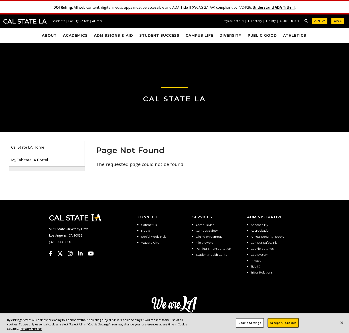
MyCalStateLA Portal (29, 160)
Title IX (255, 266)
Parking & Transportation (213, 248)
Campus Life (199, 35)
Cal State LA (25, 21)
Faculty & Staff (78, 21)
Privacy (256, 260)
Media (145, 230)
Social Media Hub (153, 236)
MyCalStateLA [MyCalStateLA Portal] (234, 21)
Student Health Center (212, 254)
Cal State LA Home (27, 147)
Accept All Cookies (283, 326)
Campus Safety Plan (265, 242)
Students (58, 21)
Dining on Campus (209, 236)
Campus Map (205, 225)
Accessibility (259, 225)
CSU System (259, 254)
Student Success (159, 35)
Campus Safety (207, 230)
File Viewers (204, 242)
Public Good (262, 35)
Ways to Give (150, 242)
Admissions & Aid (113, 35)
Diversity (230, 35)
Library (271, 21)
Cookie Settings (262, 248)
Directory (255, 21)
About (49, 35)
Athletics (294, 35)
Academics (75, 35)
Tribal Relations (261, 272)
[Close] (342, 326)
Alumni (97, 21)
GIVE (338, 20)
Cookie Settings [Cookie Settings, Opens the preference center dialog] (250, 326)
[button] (289, 21)
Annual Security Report (267, 236)
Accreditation (260, 230)
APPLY (319, 20)
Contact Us (149, 225)
